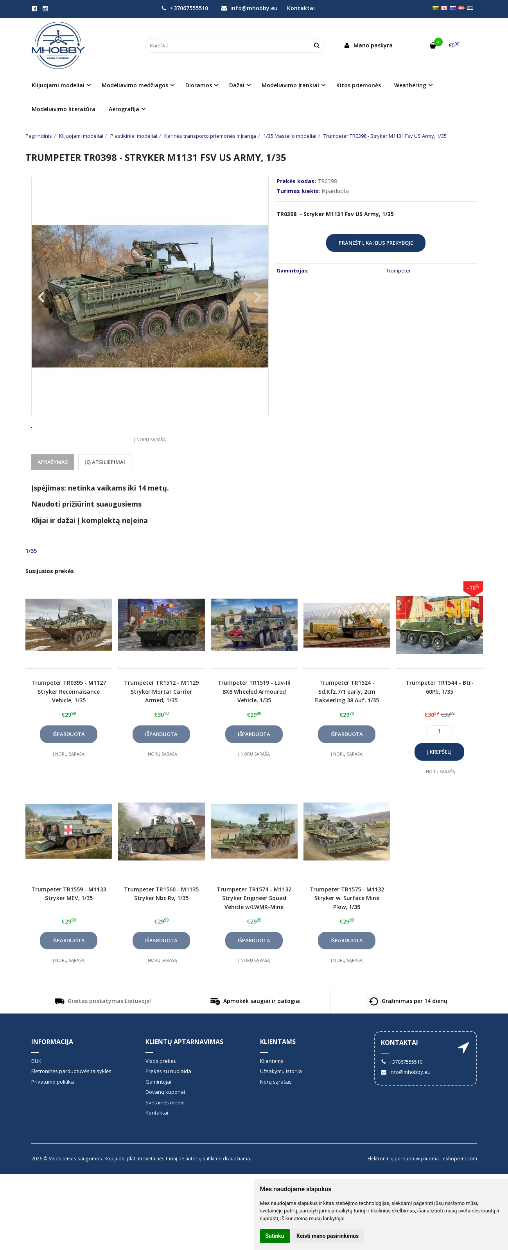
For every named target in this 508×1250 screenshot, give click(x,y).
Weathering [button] (410, 85)
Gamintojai (158, 1110)
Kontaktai (301, 8)
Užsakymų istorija (281, 1100)
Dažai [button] (236, 85)
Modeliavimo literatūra (63, 109)
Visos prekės (160, 1089)
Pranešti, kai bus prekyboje (376, 242)
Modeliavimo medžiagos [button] (135, 85)
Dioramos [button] (198, 85)
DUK (36, 1089)
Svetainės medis (165, 1131)
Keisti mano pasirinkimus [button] (327, 1236)
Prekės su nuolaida (168, 1100)
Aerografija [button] (124, 109)
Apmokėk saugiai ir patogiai (254, 1030)
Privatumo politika (52, 1110)
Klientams (278, 1070)
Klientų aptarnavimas (184, 1070)
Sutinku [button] (275, 1236)
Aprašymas (53, 490)
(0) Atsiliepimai (104, 490)
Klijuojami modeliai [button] (58, 85)
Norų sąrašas (276, 1110)
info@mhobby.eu (249, 8)
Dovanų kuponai (165, 1120)
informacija (52, 1070)
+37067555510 (184, 8)
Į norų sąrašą (150, 468)
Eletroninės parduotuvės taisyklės (71, 1100)
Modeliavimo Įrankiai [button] (290, 85)
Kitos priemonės (358, 85)
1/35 (31, 579)
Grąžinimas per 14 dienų (406, 1030)
